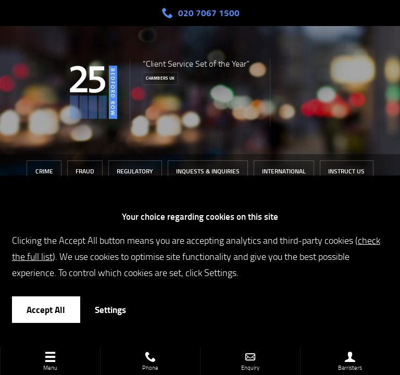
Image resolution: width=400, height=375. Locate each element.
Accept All (46, 309)
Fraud (85, 171)
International (284, 171)
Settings (110, 309)
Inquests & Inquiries (208, 171)
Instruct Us (346, 171)
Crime (44, 171)
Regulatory (135, 171)
